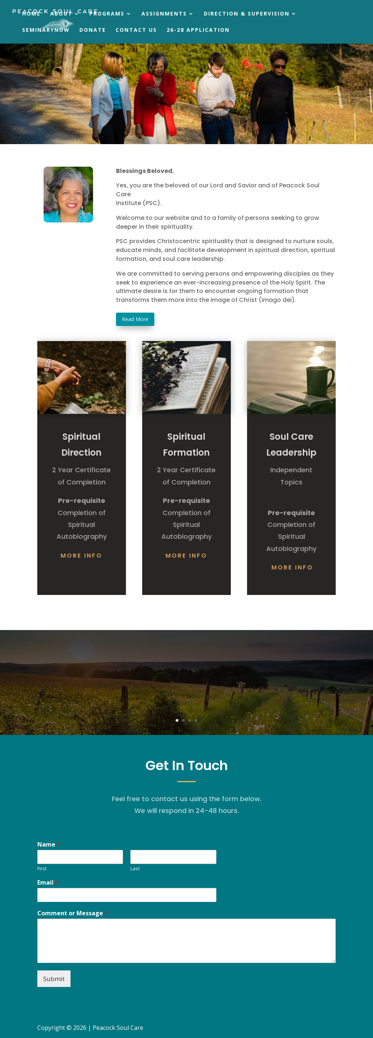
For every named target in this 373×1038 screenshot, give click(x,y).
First (42, 868)
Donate (92, 30)
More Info (81, 555)
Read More (135, 319)
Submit (54, 978)
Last (135, 868)
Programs (106, 14)
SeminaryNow (46, 30)
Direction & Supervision (247, 14)
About (61, 14)
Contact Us (136, 30)
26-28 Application (198, 30)
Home (31, 14)
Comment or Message (72, 913)
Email (47, 882)
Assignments (164, 14)
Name (48, 844)
